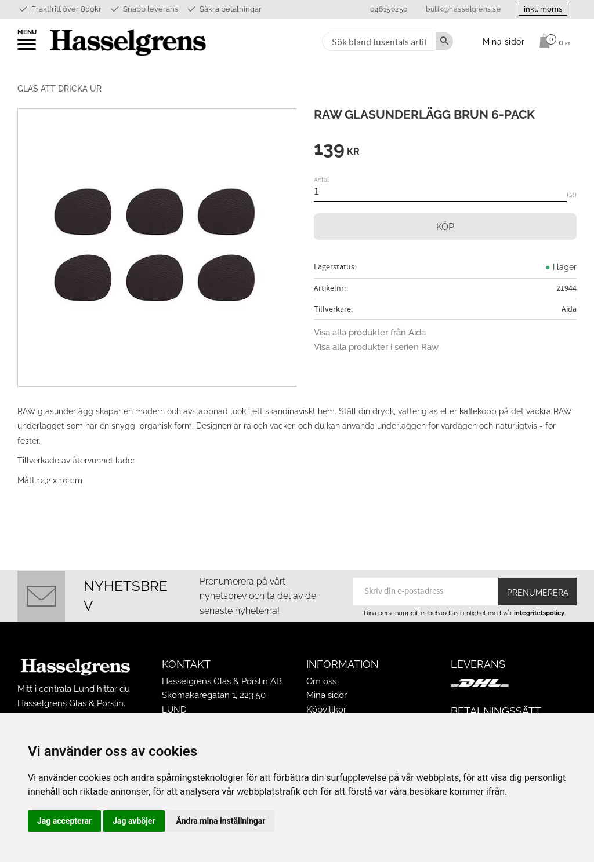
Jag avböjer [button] (134, 821)
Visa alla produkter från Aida (370, 332)
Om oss (321, 681)
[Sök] (444, 41)
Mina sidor (326, 695)
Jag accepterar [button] (64, 821)
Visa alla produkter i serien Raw (376, 347)
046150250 (389, 9)
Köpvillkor (326, 709)
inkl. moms (543, 9)
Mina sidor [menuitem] (504, 41)
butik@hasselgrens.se (463, 9)
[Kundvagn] (552, 41)
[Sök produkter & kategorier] (378, 41)
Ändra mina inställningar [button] (221, 821)
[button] (27, 48)
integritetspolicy (539, 613)
